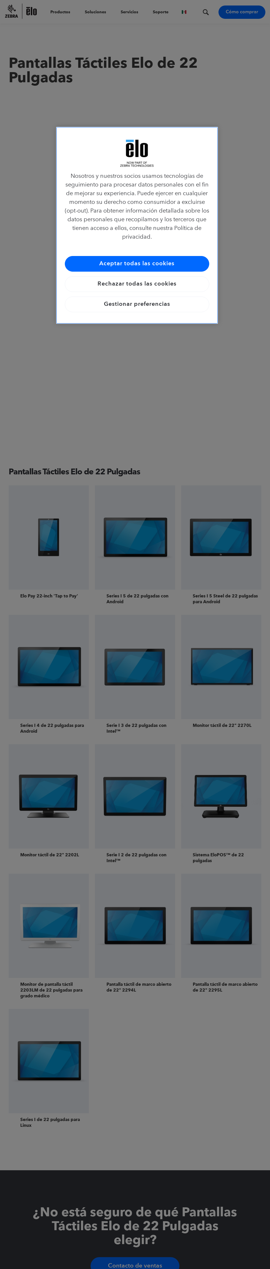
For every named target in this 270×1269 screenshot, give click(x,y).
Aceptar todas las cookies (137, 264)
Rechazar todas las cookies (137, 284)
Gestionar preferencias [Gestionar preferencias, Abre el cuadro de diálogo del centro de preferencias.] (137, 304)
